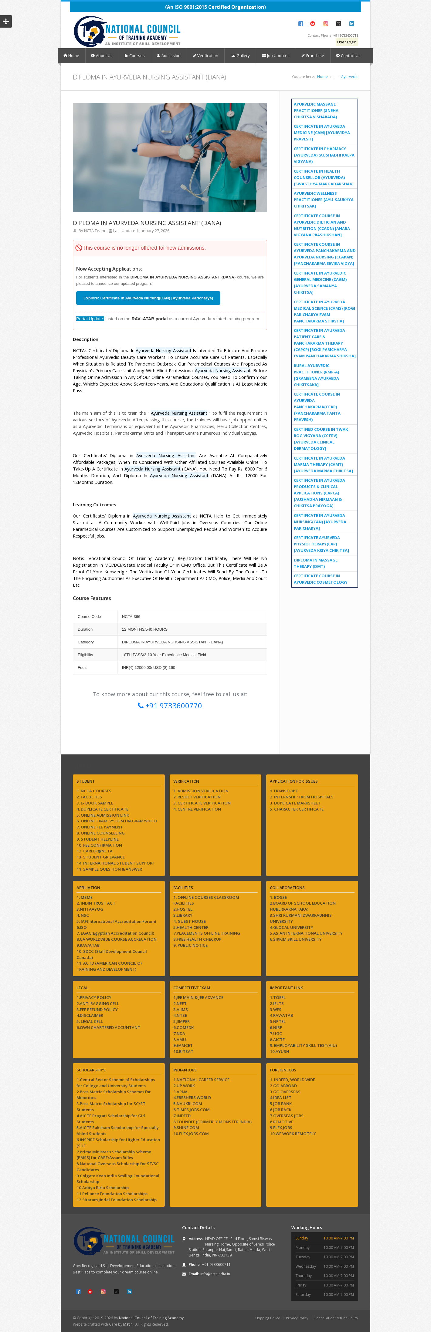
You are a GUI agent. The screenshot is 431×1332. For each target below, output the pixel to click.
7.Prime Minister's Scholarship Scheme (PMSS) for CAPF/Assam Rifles (113, 1155)
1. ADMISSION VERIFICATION (201, 791)
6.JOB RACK (280, 1109)
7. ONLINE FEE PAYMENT (99, 827)
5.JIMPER (181, 1021)
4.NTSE (180, 1015)
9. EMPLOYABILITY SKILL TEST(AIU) (303, 1045)
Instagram (325, 24)
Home (71, 55)
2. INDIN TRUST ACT (95, 903)
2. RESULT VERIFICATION (197, 797)
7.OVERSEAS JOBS (287, 1115)
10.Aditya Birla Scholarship (102, 1187)
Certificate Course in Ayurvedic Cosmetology (321, 579)
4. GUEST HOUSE (189, 921)
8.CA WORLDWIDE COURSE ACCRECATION (116, 939)
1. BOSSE (278, 897)
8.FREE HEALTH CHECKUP (197, 939)
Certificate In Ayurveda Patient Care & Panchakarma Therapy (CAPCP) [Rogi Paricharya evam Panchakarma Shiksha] (325, 343)
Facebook (300, 24)
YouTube (312, 24)
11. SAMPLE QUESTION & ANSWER (109, 869)
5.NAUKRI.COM (187, 1103)
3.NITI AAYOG (89, 909)
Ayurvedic (349, 76)
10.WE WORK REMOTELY (293, 1133)
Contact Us (348, 55)
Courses (134, 55)
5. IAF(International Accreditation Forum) (116, 921)
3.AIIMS (180, 1009)
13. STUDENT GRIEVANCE (100, 857)
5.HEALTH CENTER (191, 927)
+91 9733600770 (170, 705)
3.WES (275, 1009)
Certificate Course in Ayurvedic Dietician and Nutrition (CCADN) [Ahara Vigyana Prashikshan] (322, 225)
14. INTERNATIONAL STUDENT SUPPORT (115, 863)
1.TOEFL (278, 997)
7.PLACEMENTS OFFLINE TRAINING (206, 933)
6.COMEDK (183, 1027)
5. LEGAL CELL (89, 1021)
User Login (347, 42)
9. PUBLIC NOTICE (190, 945)
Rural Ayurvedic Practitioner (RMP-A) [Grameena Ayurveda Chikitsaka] (316, 375)
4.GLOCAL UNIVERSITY (291, 927)
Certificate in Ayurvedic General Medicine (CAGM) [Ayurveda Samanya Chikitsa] (320, 282)
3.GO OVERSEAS (285, 1091)
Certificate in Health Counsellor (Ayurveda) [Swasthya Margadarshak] (324, 177)
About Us (102, 55)
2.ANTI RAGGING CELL (97, 1003)
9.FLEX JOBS (281, 1127)
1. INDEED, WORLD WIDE (292, 1079)
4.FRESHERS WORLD (192, 1097)
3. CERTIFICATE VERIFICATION (202, 803)
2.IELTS (277, 1003)
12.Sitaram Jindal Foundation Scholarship (116, 1199)
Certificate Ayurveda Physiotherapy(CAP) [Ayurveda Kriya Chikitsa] (321, 544)
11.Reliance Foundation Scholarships (112, 1193)
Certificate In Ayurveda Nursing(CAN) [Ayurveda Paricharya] (320, 522)
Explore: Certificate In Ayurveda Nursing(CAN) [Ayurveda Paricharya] (148, 298)
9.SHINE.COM (186, 1127)
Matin (128, 1324)
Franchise (312, 55)
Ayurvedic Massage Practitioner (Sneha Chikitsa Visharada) (316, 110)
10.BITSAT (183, 1051)
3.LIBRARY (182, 915)
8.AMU (179, 1039)
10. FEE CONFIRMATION (99, 845)
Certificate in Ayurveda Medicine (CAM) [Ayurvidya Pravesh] (322, 132)
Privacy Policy (297, 1318)
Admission (169, 55)
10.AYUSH (279, 1051)
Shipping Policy (267, 1318)
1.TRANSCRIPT (284, 791)
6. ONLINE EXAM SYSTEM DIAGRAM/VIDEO (116, 821)
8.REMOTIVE (281, 1122)
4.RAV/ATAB (281, 1015)
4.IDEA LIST (280, 1097)
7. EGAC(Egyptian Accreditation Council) (115, 933)
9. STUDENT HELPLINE (97, 839)
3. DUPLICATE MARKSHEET (295, 803)
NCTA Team (94, 230)
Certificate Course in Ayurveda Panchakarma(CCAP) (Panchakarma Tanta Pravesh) (317, 406)
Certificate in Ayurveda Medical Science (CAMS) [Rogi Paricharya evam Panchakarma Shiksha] (324, 311)
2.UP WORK (184, 1085)
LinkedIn (351, 24)
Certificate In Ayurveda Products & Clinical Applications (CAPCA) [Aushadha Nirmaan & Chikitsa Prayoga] (319, 492)
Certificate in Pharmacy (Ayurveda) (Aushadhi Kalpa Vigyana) (324, 155)
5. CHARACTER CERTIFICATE (297, 809)
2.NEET (180, 1003)
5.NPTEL (278, 1021)
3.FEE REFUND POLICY (97, 1009)
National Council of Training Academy (151, 1317)
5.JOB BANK (281, 1103)
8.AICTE (277, 1039)
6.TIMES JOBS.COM (191, 1109)
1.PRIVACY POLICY (93, 997)
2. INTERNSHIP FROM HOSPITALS (302, 797)
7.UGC (276, 1033)
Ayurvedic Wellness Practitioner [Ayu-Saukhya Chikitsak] (324, 200)
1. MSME (84, 897)
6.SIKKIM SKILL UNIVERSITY (296, 939)
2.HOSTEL (182, 909)
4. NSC (82, 915)
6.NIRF (276, 1027)
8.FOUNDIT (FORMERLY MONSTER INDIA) (212, 1122)
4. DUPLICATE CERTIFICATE (102, 809)
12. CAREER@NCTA (94, 851)
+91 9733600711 (345, 35)
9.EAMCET (183, 1045)
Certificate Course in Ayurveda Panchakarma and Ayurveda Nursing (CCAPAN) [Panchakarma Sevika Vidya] (325, 253)
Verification (205, 55)
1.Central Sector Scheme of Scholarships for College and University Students (115, 1082)
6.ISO (81, 927)
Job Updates (276, 55)
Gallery (240, 56)
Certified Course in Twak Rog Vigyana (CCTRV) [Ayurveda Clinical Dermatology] (321, 439)
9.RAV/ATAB (88, 945)
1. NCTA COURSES (93, 791)
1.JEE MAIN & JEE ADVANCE (198, 997)
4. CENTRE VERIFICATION (197, 809)
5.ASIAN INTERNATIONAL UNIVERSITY (306, 933)
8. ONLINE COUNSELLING (100, 833)
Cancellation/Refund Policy (336, 1318)
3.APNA (180, 1091)
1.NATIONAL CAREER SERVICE (201, 1079)
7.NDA (179, 1033)
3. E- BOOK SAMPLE (94, 803)
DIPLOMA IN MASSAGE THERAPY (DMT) (316, 563)
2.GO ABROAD (283, 1085)
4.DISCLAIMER (89, 1015)
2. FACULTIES (89, 797)
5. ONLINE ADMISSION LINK (102, 815)
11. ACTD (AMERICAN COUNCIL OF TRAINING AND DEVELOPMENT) (109, 966)
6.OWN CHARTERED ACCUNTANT (108, 1027)
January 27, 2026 (154, 230)
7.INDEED (182, 1115)
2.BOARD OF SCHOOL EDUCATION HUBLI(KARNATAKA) (303, 906)
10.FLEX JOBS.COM (191, 1133)
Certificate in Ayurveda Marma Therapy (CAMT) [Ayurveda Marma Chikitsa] (323, 464)
